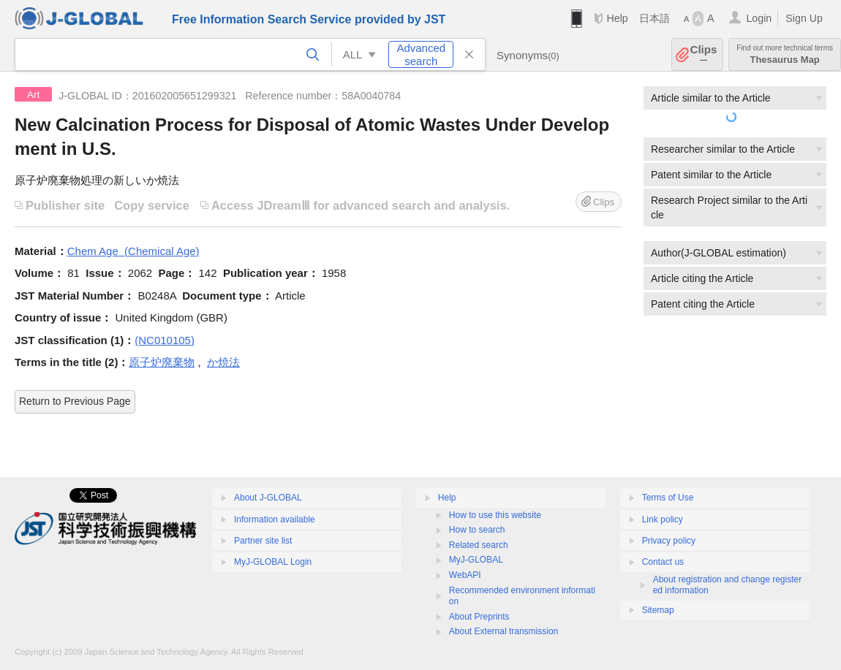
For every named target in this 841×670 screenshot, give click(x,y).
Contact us (663, 562)
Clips (703, 54)
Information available (274, 519)
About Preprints (479, 617)
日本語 (654, 18)
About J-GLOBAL (268, 497)
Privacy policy (668, 541)
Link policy (662, 519)
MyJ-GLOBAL (476, 560)
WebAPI (465, 575)
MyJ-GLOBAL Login (273, 562)
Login (759, 18)
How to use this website (495, 515)
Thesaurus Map (784, 54)
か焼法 (223, 362)
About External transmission (503, 631)
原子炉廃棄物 (162, 362)
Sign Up (804, 18)
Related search (478, 545)
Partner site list (263, 541)
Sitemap (658, 610)
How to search (477, 530)
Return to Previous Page (75, 401)
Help (616, 18)
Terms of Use (668, 497)
